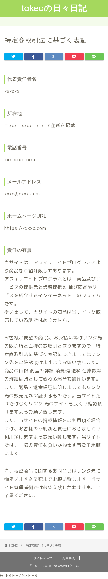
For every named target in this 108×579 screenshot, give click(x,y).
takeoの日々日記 (54, 8)
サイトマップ (42, 558)
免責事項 (68, 558)
